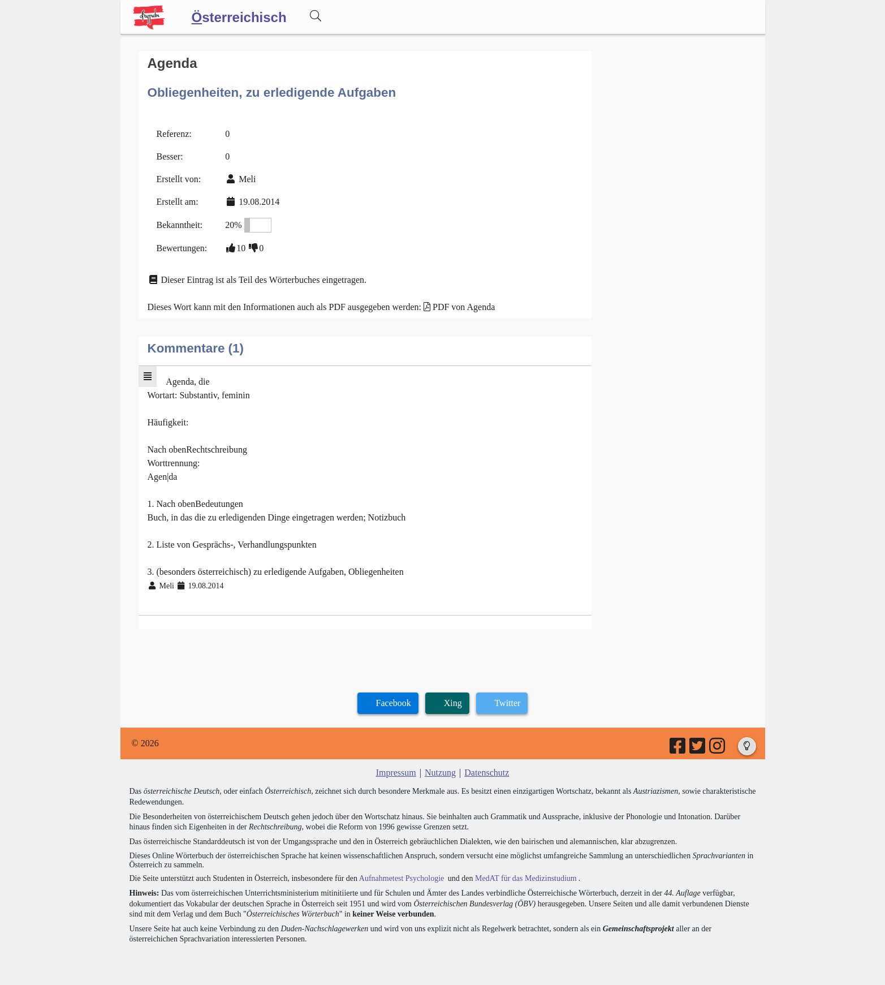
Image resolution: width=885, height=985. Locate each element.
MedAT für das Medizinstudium (526, 878)
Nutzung (440, 772)
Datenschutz (486, 772)
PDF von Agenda (464, 307)
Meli (247, 179)
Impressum (396, 772)
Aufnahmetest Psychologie (401, 878)
